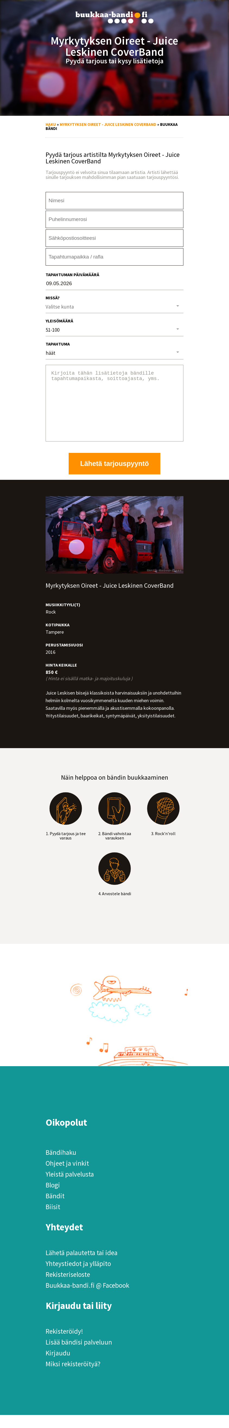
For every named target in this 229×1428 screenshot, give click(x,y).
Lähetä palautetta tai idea (81, 1265)
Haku (51, 124)
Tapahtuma (58, 344)
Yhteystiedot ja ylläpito (78, 1276)
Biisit (53, 1219)
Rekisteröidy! (64, 1344)
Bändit (55, 1209)
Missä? (53, 297)
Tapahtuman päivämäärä (72, 274)
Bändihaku (61, 1165)
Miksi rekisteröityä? (73, 1377)
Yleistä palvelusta (70, 1187)
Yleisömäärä (59, 321)
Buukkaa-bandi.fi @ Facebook (87, 1298)
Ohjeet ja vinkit (67, 1176)
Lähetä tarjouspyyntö (114, 476)
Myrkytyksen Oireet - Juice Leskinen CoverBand (108, 124)
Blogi (53, 1198)
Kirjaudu (58, 1366)
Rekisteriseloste (68, 1287)
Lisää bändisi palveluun (79, 1355)
